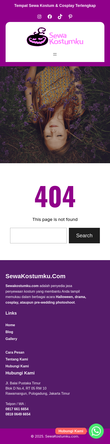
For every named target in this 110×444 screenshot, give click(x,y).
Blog (9, 332)
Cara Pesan (15, 352)
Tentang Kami (17, 359)
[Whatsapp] (96, 431)
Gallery (11, 339)
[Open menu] (54, 54)
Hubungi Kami (17, 366)
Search (84, 235)
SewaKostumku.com (36, 276)
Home (10, 325)
